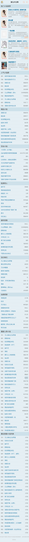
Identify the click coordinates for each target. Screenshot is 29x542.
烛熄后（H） (5, 193)
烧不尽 (3, 187)
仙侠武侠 (4, 294)
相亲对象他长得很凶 (7, 224)
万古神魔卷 (4, 267)
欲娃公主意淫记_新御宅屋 (17, 10)
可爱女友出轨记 (6, 253)
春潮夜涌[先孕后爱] (7, 247)
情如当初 (3, 197)
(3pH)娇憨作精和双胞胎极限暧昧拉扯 (9, 154)
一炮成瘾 (11, 31)
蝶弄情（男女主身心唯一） (8, 326)
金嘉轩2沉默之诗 (6, 166)
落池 (2, 203)
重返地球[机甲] (9, 96)
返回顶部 (26, 377)
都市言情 (4, 220)
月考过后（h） (5, 237)
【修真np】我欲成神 (7, 314)
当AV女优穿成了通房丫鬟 (9, 210)
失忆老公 (3, 216)
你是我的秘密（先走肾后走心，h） (8, 134)
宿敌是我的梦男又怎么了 (8, 318)
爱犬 (2, 213)
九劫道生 (3, 290)
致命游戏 (7, 526)
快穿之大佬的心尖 (6, 169)
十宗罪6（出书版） (7, 150)
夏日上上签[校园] (6, 234)
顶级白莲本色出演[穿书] (12, 510)
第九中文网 (14, 2)
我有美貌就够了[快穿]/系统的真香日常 (8, 137)
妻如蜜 (10, 20)
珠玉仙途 (3, 327)
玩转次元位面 (9, 364)
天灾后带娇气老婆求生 (8, 163)
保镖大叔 (7, 83)
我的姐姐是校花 (6, 190)
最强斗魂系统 (5, 271)
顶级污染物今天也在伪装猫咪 (8, 181)
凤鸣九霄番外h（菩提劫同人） (8, 312)
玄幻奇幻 (4, 257)
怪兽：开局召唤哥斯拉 (8, 280)
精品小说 (4, 109)
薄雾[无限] (4, 274)
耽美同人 (4, 183)
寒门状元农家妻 (6, 240)
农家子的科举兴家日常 (12, 470)
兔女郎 (3, 126)
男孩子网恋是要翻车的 (8, 200)
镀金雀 (7, 86)
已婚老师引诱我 (13, 51)
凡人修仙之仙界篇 (10, 99)
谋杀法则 (3, 173)
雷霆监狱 (3, 298)
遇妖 (2, 284)
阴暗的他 (7, 102)
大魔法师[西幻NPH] (11, 427)
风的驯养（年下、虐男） (12, 454)
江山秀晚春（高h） (11, 92)
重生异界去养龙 (6, 264)
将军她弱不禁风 (9, 368)
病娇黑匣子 (12, 62)
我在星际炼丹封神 (6, 142)
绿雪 (2, 156)
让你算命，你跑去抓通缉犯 (8, 161)
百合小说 (4, 146)
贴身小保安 (4, 122)
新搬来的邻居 (5, 308)
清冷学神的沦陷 (6, 206)
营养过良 (3, 250)
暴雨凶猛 (7, 424)
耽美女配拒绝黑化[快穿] (8, 139)
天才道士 (3, 304)
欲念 (2, 301)
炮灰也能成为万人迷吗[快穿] (13, 490)
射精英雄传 (4, 321)
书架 (2, 2)
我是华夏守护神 (6, 176)
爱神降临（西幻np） (7, 287)
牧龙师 (3, 277)
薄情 (2, 243)
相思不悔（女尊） (6, 129)
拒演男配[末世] (9, 89)
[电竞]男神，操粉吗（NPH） (18, 41)
